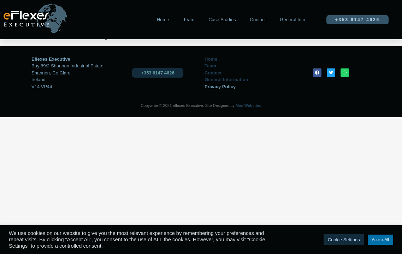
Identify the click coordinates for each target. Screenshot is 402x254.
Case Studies (222, 19)
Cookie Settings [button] (344, 239)
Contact (258, 19)
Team (188, 19)
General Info (292, 19)
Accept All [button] (380, 239)
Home (163, 19)
